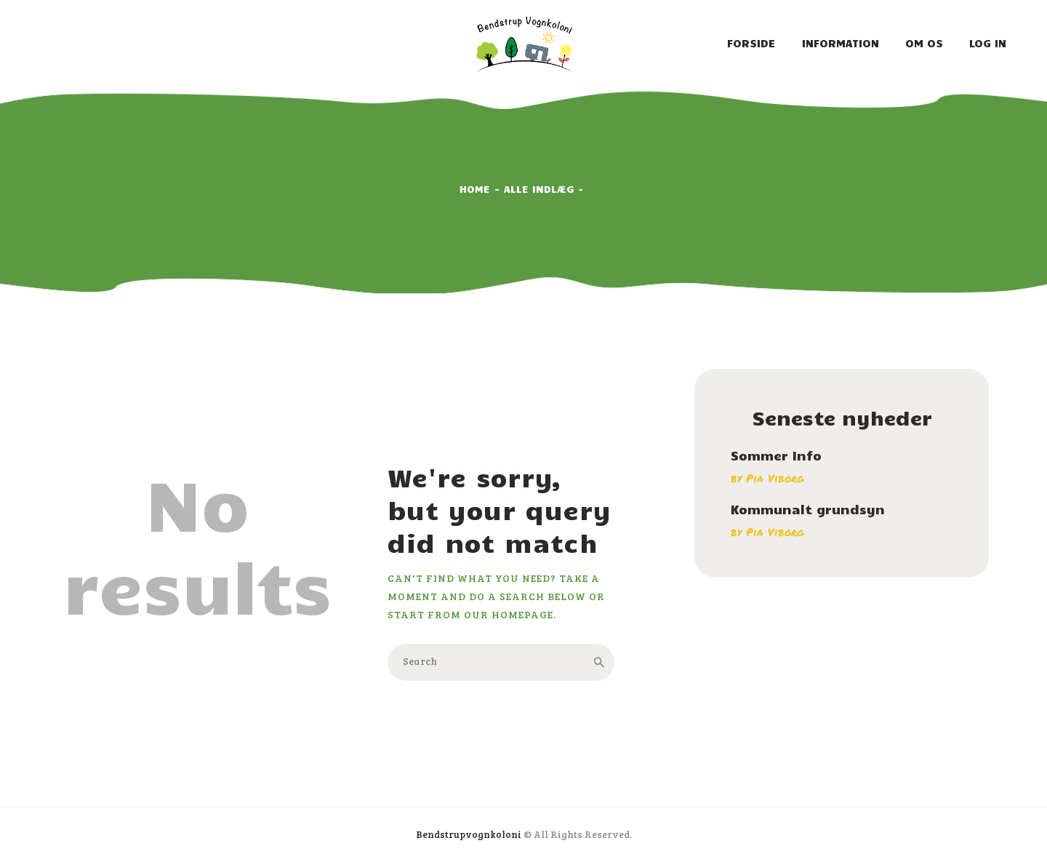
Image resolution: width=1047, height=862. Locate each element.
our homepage (508, 614)
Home (475, 189)
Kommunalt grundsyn (808, 509)
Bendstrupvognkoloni (468, 834)
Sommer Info (776, 455)
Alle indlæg (539, 189)
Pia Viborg (775, 478)
